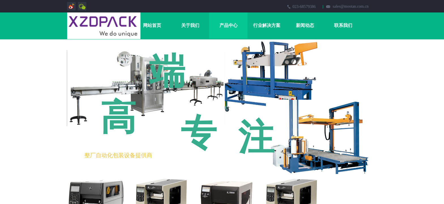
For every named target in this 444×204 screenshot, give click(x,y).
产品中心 (228, 25)
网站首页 (152, 25)
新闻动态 (305, 25)
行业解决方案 (266, 25)
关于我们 (190, 25)
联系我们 (343, 25)
